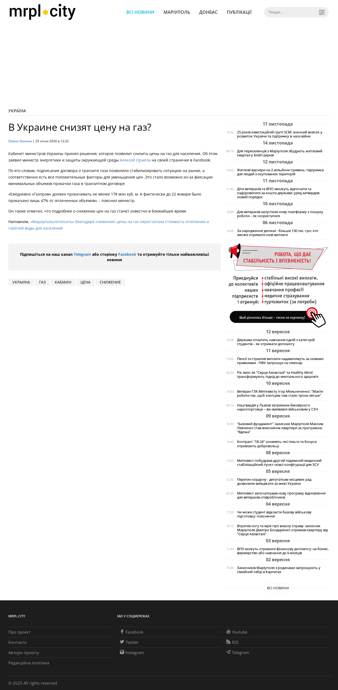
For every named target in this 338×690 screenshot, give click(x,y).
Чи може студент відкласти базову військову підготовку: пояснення (274, 514)
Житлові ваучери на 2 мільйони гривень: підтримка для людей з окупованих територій (280, 172)
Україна (17, 110)
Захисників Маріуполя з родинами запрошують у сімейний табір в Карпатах (278, 570)
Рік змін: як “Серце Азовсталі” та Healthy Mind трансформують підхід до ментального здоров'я (277, 375)
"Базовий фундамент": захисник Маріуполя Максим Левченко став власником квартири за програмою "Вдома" (280, 428)
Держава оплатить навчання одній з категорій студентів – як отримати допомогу (276, 342)
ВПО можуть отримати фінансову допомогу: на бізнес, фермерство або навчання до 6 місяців (283, 551)
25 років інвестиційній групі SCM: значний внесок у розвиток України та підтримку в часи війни (279, 134)
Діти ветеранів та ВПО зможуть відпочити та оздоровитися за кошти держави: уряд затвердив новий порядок (278, 193)
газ (42, 282)
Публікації (239, 12)
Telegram (82, 254)
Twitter (129, 642)
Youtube (236, 632)
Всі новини (140, 12)
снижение (110, 282)
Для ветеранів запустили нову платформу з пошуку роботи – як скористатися (280, 214)
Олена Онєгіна (20, 141)
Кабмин (63, 282)
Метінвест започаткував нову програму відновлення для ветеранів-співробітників (281, 495)
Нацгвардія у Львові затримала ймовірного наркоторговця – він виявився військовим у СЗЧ (277, 407)
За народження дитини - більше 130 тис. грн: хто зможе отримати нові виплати (277, 233)
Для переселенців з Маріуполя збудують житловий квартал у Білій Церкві (279, 153)
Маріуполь (177, 12)
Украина (21, 282)
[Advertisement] (169, 65)
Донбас (208, 12)
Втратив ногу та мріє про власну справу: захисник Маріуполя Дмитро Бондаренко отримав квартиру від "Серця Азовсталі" (282, 530)
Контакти (17, 642)
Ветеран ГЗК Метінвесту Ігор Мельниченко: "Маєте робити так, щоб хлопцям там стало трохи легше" (280, 393)
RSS (232, 642)
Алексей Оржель (135, 160)
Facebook (127, 254)
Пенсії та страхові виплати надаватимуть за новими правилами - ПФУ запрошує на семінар (280, 361)
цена (85, 282)
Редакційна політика (28, 662)
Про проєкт (19, 632)
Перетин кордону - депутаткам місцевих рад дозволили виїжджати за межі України (274, 481)
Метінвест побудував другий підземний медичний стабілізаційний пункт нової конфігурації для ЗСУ (279, 463)
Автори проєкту (23, 652)
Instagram (132, 652)
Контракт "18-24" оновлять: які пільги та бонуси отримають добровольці (277, 444)
